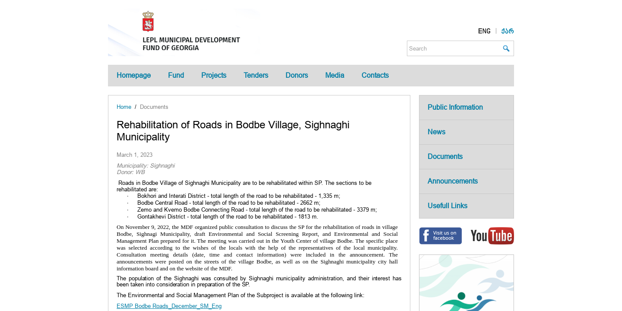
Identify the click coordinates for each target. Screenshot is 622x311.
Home (124, 107)
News (436, 132)
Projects (213, 75)
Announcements (453, 181)
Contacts (375, 75)
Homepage (134, 75)
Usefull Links (447, 205)
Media (334, 75)
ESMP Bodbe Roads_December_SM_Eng (169, 306)
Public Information (455, 107)
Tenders (256, 75)
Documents (154, 107)
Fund (176, 75)
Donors (297, 75)
